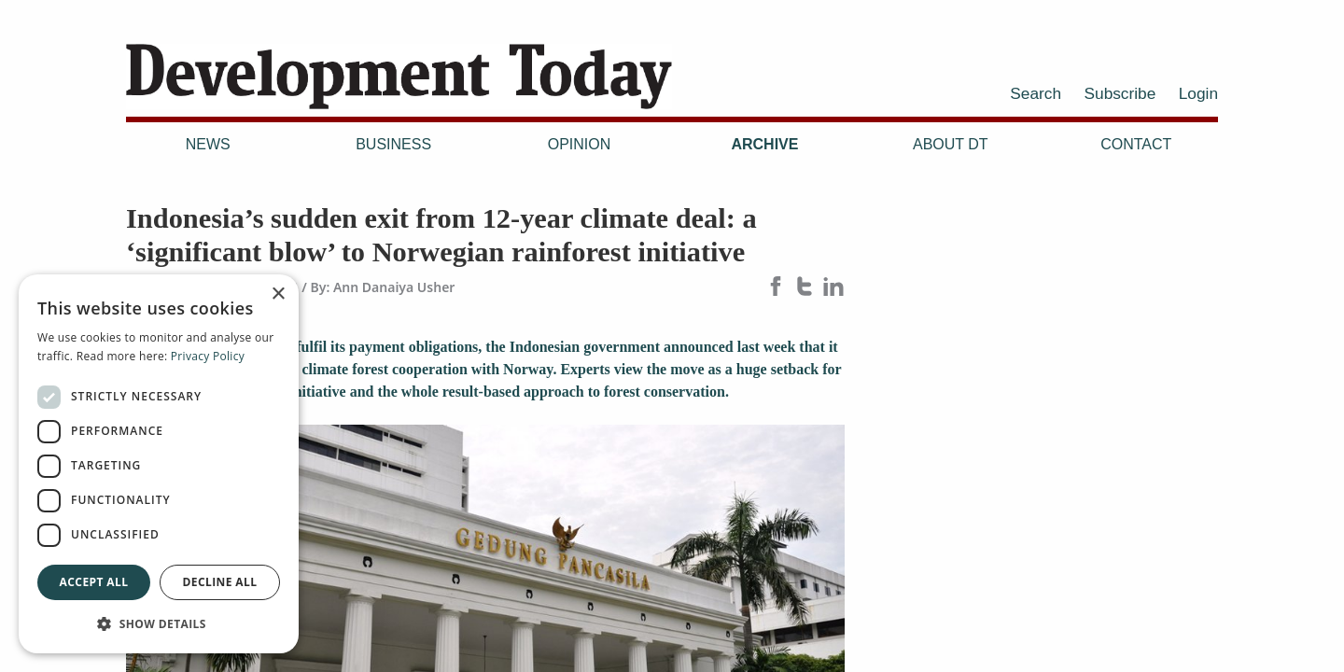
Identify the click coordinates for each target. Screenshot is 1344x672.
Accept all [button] (94, 582)
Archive (764, 144)
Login (1198, 93)
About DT (950, 144)
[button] (158, 623)
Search (1035, 93)
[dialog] (159, 463)
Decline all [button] (220, 582)
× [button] (278, 294)
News (208, 144)
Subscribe (1120, 93)
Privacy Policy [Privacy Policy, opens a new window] (208, 356)
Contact (1135, 144)
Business (393, 144)
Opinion (579, 144)
